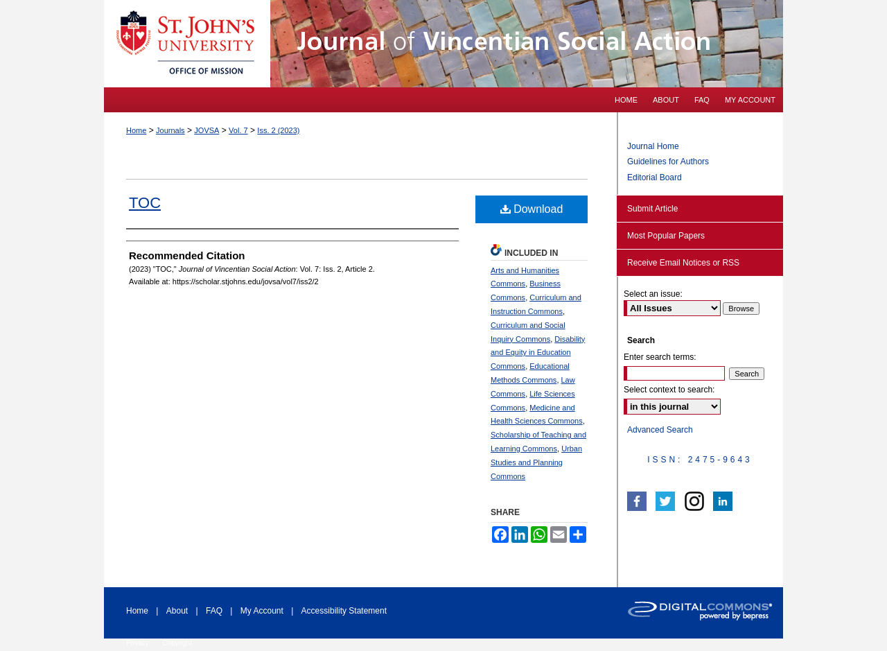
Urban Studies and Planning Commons (536, 462)
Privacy (137, 643)
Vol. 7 (238, 130)
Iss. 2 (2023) (278, 130)
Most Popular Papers (666, 236)
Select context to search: (669, 389)
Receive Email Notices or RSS (683, 263)
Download (531, 209)
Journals (170, 130)
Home (136, 130)
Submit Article (652, 209)
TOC (145, 202)
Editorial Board (654, 177)
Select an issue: (653, 294)
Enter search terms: (660, 357)
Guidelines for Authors (668, 161)
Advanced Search (660, 430)
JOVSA (206, 130)
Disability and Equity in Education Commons (538, 353)
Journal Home (653, 146)
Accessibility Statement (344, 611)
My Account (261, 611)
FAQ (214, 611)
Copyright (177, 643)
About (177, 611)
